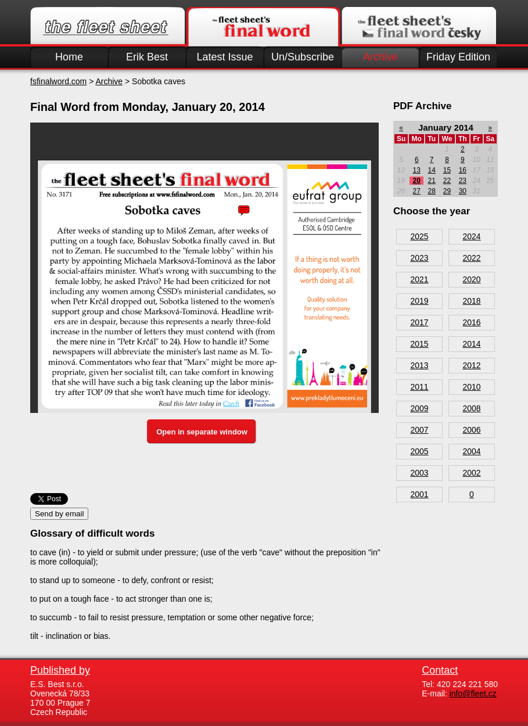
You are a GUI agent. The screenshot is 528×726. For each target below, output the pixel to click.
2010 (471, 386)
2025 (419, 236)
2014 (471, 343)
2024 (471, 236)
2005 (419, 451)
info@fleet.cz (473, 693)
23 (462, 181)
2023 (419, 258)
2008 (471, 408)
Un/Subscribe (302, 57)
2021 (419, 279)
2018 (471, 301)
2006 (471, 429)
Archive (380, 57)
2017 (419, 322)
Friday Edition (458, 57)
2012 (471, 365)
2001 (419, 494)
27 (417, 191)
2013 (419, 365)
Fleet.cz (107, 26)
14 (432, 170)
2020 (471, 279)
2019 (419, 301)
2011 (419, 386)
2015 (419, 343)
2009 (419, 408)
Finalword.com (263, 26)
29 (447, 191)
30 (462, 191)
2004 (471, 451)
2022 (471, 258)
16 (462, 170)
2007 (419, 429)
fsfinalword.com (58, 81)
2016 (471, 322)
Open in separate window (201, 431)
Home (69, 57)
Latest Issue (224, 57)
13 (417, 170)
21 (432, 181)
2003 (419, 472)
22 (447, 181)
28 (432, 191)
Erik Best (147, 57)
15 (447, 170)
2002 (471, 472)
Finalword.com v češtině (419, 26)
